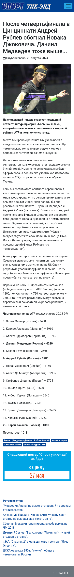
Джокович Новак (12, 444)
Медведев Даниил (22, 440)
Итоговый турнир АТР (34, 444)
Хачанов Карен (59, 440)
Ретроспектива (13, 501)
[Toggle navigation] (68, 6)
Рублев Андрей (41, 440)
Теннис (7, 440)
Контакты (60, 573)
